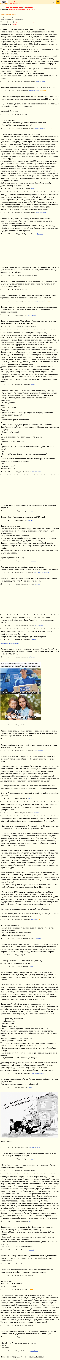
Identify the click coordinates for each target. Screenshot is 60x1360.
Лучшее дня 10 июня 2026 (16, 1)
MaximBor (30, 520)
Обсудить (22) (19, 955)
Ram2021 (33, 561)
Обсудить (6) (18, 1351)
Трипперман (38, 938)
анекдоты (9, 7)
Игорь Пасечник (36, 471)
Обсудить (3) (18, 81)
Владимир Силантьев (34, 1147)
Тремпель (31, 739)
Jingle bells (31, 1250)
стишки (30, 7)
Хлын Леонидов (39, 625)
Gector (30, 1087)
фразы (25, 7)
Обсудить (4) (19, 234)
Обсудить (17, 1087)
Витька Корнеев (40, 81)
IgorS (30, 1221)
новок (32, 188)
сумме (14, 24)
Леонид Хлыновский (34, 90)
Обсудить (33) (19, 561)
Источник (32, 81)
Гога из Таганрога (38, 750)
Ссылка (18, 90)
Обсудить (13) (19, 384)
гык (32, 1159)
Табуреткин (40, 234)
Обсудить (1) (18, 1170)
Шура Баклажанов (41, 212)
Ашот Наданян (32, 315)
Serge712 (33, 384)
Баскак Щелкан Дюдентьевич (41, 572)
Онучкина (37, 584)
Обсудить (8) (19, 188)
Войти (10, 3)
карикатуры (32, 22)
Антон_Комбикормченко (37, 1073)
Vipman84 (33, 639)
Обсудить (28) (19, 919)
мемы (20, 7)
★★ (35, 1159)
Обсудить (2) (18, 212)
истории (15, 7)
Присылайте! (19, 19)
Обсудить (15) (20, 275)
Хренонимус (34, 919)
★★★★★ (43, 90)
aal (32, 511)
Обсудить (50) (20, 471)
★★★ (31, 1289)
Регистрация (16, 3)
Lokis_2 (30, 798)
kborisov (31, 966)
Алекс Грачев (34, 1351)
